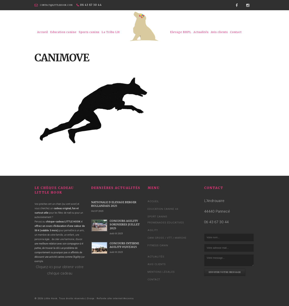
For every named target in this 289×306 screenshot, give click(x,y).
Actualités (201, 32)
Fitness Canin (158, 245)
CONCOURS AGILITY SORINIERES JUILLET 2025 (125, 224)
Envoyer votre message (225, 272)
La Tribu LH (111, 32)
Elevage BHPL (180, 32)
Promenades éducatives (166, 222)
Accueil (42, 32)
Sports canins (89, 32)
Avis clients (219, 32)
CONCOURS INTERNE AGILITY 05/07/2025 (124, 245)
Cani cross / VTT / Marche (167, 237)
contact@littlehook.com (56, 5)
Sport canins (157, 216)
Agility (153, 230)
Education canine (63, 32)
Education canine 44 (163, 208)
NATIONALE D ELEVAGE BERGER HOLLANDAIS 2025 (113, 204)
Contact (236, 32)
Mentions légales (161, 271)
